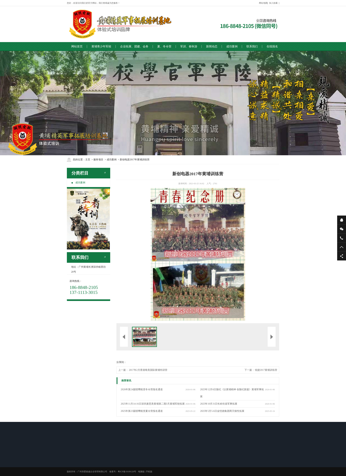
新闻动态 (211, 46)
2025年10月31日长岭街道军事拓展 (218, 403)
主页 (87, 159)
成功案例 (232, 46)
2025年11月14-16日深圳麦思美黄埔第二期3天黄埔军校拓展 (152, 403)
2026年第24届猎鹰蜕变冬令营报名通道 (142, 389)
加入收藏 (273, 3)
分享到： (121, 362)
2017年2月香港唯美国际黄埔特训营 (148, 370)
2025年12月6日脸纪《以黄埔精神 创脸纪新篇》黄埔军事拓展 (232, 393)
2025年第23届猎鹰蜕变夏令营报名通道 (142, 411)
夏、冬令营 (164, 46)
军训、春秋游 (188, 46)
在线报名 (272, 46)
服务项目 (98, 159)
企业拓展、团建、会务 (134, 46)
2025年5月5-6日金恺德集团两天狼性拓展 (222, 411)
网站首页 (77, 46)
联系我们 (252, 46)
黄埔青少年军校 (101, 46)
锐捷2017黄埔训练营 (266, 370)
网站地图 (263, 3)
